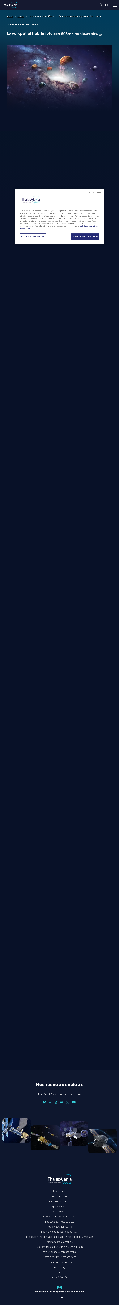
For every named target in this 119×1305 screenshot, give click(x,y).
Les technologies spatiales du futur (59, 1231)
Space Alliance (59, 1206)
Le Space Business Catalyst (59, 1221)
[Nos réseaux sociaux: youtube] (74, 1102)
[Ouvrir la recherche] (100, 5)
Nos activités (59, 1211)
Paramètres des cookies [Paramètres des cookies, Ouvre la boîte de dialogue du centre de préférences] (32, 236)
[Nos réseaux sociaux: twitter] (67, 1102)
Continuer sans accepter (92, 192)
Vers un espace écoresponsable (59, 1252)
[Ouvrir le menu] (115, 6)
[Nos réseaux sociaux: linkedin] (61, 1102)
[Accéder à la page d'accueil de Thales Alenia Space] (9, 5)
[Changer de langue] (107, 5)
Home (10, 16)
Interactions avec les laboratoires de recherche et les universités (59, 1236)
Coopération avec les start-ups (59, 1216)
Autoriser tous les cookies (85, 236)
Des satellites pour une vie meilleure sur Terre (59, 1246)
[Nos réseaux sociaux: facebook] (50, 1102)
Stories (20, 16)
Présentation (59, 1191)
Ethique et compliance (59, 1201)
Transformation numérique (59, 1241)
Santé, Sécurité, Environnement (59, 1257)
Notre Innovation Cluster (59, 1226)
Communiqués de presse (59, 1262)
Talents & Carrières (59, 1277)
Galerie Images (59, 1267)
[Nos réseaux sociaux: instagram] (55, 1102)
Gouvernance (59, 1196)
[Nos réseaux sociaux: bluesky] (44, 1102)
